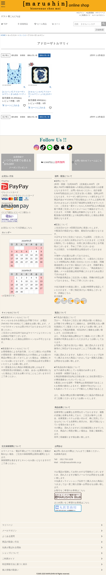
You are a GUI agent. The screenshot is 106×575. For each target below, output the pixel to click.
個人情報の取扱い (10, 570)
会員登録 (90, 13)
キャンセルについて (10, 312)
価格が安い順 (32, 55)
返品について (60, 312)
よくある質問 (8, 536)
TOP (4, 24)
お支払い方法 (7, 176)
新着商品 (23, 24)
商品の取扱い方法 (10, 542)
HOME (3, 35)
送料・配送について (63, 176)
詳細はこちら (64, 293)
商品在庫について (62, 407)
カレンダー (6, 232)
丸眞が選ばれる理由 (11, 547)
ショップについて (10, 553)
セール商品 (40, 24)
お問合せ (58, 446)
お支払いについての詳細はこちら (16, 227)
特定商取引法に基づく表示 (14, 564)
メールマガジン (99, 15)
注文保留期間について (11, 446)
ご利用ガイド (85, 15)
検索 (103, 24)
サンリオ (22, 35)
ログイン (81, 13)
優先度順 (14, 55)
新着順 (22, 55)
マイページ (101, 13)
